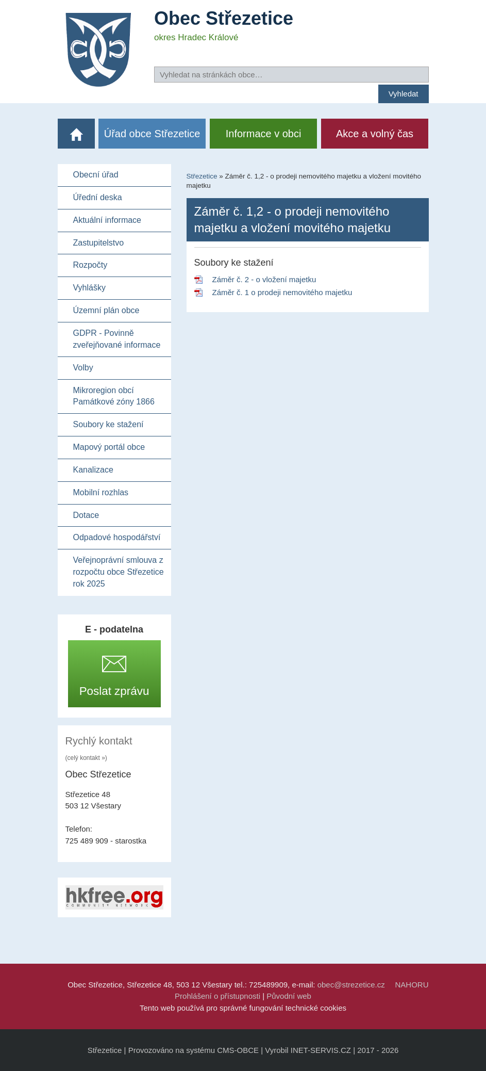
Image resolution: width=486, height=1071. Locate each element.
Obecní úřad (96, 174)
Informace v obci (263, 133)
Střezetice (202, 176)
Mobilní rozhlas (101, 492)
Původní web (288, 996)
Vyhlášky (89, 287)
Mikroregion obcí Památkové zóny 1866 (114, 396)
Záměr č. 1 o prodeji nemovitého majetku (282, 292)
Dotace (86, 515)
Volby (83, 367)
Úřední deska (97, 197)
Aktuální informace (107, 220)
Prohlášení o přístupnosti (217, 996)
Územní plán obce (106, 310)
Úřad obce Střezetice (152, 133)
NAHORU (411, 984)
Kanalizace (93, 469)
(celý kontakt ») (86, 757)
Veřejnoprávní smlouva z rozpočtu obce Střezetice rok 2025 (118, 572)
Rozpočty (90, 265)
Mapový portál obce (109, 447)
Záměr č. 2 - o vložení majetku (264, 279)
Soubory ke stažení (108, 424)
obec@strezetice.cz (351, 984)
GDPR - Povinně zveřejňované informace (117, 339)
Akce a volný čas (374, 133)
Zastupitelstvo (98, 242)
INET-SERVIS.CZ (321, 1050)
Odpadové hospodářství (117, 537)
